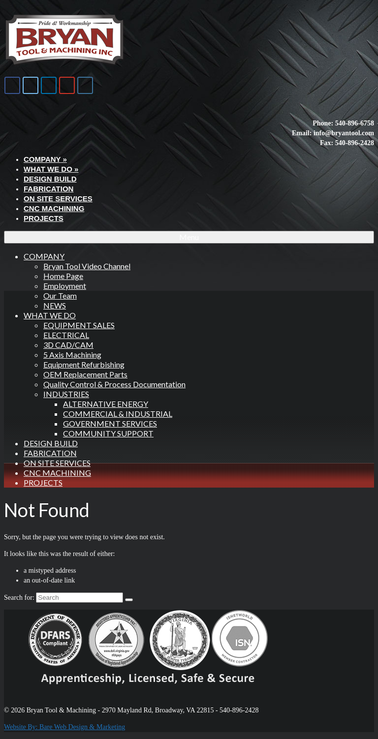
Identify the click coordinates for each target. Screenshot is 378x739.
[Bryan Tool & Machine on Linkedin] (49, 85)
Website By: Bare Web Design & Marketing (64, 727)
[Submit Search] (129, 599)
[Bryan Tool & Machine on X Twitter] (30, 85)
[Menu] (189, 237)
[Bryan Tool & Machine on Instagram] (85, 85)
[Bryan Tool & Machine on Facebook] (12, 85)
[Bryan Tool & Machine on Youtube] (67, 85)
